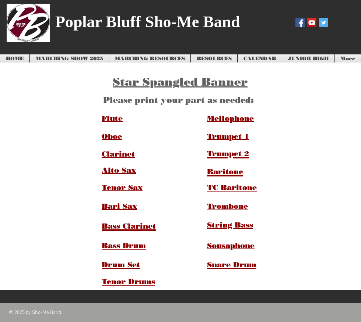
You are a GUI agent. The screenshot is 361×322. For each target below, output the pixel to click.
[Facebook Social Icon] (300, 22)
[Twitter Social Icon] (323, 22)
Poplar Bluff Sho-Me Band (147, 22)
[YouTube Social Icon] (311, 22)
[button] (149, 58)
